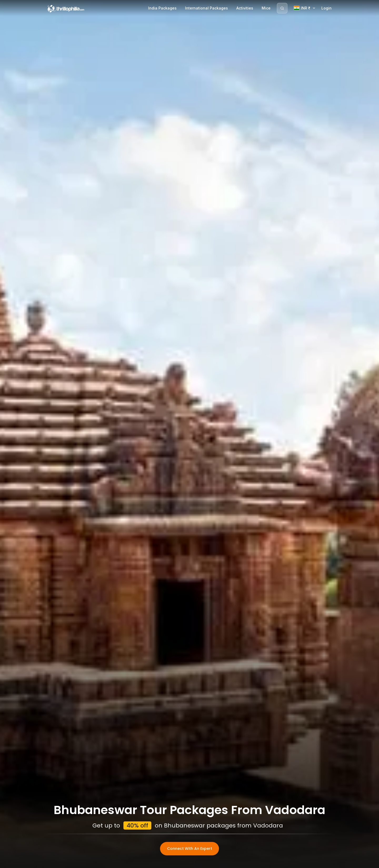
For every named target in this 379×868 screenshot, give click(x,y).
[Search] (282, 8)
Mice (266, 8)
